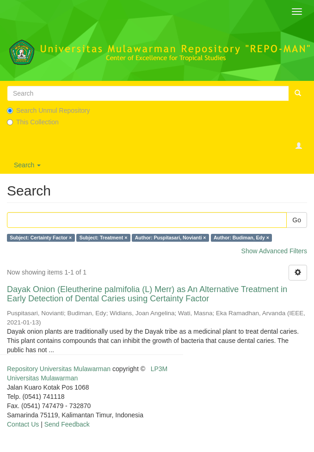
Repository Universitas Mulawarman (59, 369)
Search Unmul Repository (48, 110)
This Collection (33, 122)
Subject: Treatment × (104, 237)
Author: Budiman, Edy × (241, 237)
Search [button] (27, 165)
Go (296, 220)
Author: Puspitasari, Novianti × (170, 237)
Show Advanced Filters (274, 251)
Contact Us (23, 424)
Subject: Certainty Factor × (41, 237)
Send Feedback (67, 424)
